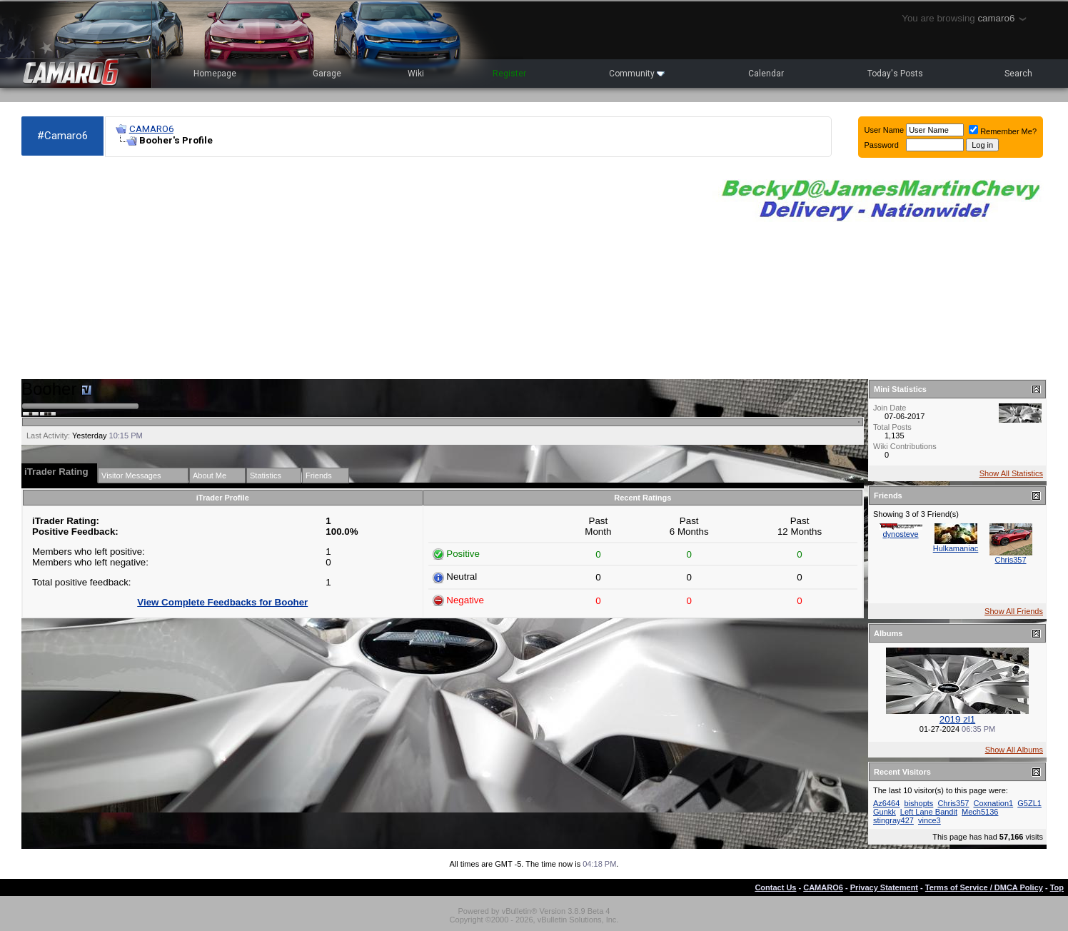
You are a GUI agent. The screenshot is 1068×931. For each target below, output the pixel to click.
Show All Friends (1013, 611)
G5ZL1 (1029, 803)
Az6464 (886, 803)
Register (509, 74)
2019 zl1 (957, 719)
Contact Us (775, 887)
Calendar (766, 74)
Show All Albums (1014, 749)
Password (882, 145)
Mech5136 (980, 811)
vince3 (929, 820)
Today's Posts (895, 74)
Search (1018, 74)
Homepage (214, 74)
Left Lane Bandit (928, 811)
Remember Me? (1003, 131)
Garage (327, 74)
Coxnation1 (994, 803)
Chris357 (1010, 559)
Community (637, 74)
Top (1057, 887)
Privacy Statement (884, 887)
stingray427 (893, 820)
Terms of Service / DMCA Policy (984, 887)
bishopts (918, 803)
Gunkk (884, 811)
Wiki (416, 74)
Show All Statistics (1011, 473)
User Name (885, 130)
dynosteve (900, 534)
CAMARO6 (151, 129)
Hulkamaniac (956, 548)
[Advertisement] (359, 268)
